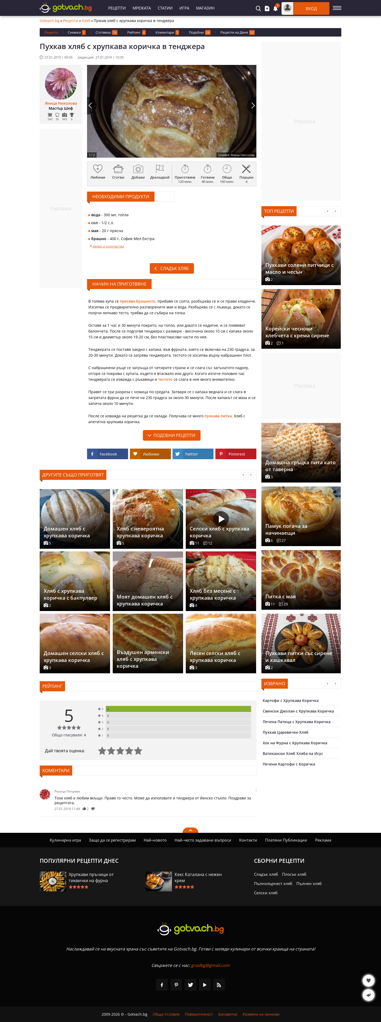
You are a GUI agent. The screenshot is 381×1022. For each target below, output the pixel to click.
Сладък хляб (174, 268)
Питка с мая (280, 596)
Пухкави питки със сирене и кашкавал (298, 656)
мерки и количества (108, 246)
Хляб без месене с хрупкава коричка (213, 594)
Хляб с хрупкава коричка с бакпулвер (70, 594)
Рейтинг (136, 32)
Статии (165, 8)
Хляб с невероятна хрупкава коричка (140, 532)
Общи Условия (166, 1014)
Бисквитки (227, 1014)
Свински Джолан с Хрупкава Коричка (298, 711)
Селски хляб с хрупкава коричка (219, 532)
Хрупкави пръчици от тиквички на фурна (91, 877)
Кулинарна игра (65, 840)
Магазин (205, 8)
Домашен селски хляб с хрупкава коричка (74, 656)
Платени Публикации (286, 840)
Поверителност (199, 1014)
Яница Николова (61, 103)
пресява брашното (137, 301)
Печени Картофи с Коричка (289, 764)
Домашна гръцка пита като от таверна (300, 466)
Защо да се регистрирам (112, 840)
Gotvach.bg (50, 21)
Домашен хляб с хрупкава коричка (67, 532)
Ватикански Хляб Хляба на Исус (293, 753)
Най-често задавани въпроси (203, 840)
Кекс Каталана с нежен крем (198, 877)
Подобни (200, 32)
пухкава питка (218, 415)
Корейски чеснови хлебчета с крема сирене (297, 332)
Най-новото (155, 840)
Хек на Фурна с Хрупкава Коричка (295, 742)
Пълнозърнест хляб (273, 883)
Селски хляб (266, 892)
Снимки (77, 32)
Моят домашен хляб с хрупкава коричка (145, 600)
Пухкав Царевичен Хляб (286, 732)
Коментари (167, 32)
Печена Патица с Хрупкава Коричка (296, 721)
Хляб (86, 21)
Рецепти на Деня (237, 32)
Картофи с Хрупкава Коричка (291, 700)
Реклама (323, 840)
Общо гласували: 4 (69, 734)
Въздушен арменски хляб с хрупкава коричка (143, 659)
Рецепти (117, 8)
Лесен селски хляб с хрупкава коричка (215, 656)
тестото (165, 379)
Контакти (248, 840)
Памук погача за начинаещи (286, 529)
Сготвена (106, 32)
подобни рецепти (174, 435)
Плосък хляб (294, 874)
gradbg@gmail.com (210, 965)
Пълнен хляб (309, 883)
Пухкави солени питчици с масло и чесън (299, 268)
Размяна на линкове (261, 1014)
